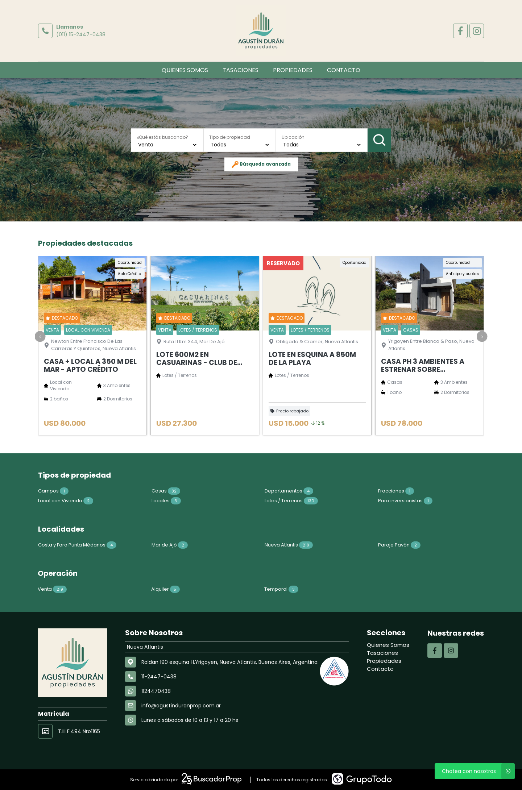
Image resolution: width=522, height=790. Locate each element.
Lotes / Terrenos (257, 500)
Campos (19, 490)
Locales (132, 500)
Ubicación (293, 137)
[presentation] (40, 370)
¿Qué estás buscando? (162, 137)
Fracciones (362, 490)
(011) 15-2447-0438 (80, 34)
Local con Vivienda (31, 500)
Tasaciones (240, 70)
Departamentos (255, 490)
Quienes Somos (185, 70)
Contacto (343, 70)
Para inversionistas (371, 500)
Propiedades (292, 70)
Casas (132, 490)
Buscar (379, 139)
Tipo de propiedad (229, 137)
